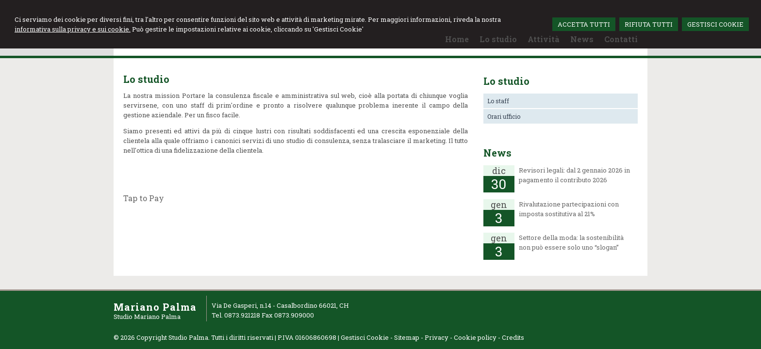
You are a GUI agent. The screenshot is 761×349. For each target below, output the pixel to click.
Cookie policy (475, 337)
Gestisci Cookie (365, 337)
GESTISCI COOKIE (715, 24)
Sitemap (406, 337)
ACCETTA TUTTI (584, 24)
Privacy (436, 337)
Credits (513, 337)
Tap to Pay (143, 198)
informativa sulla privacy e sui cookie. (73, 29)
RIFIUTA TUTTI (649, 24)
